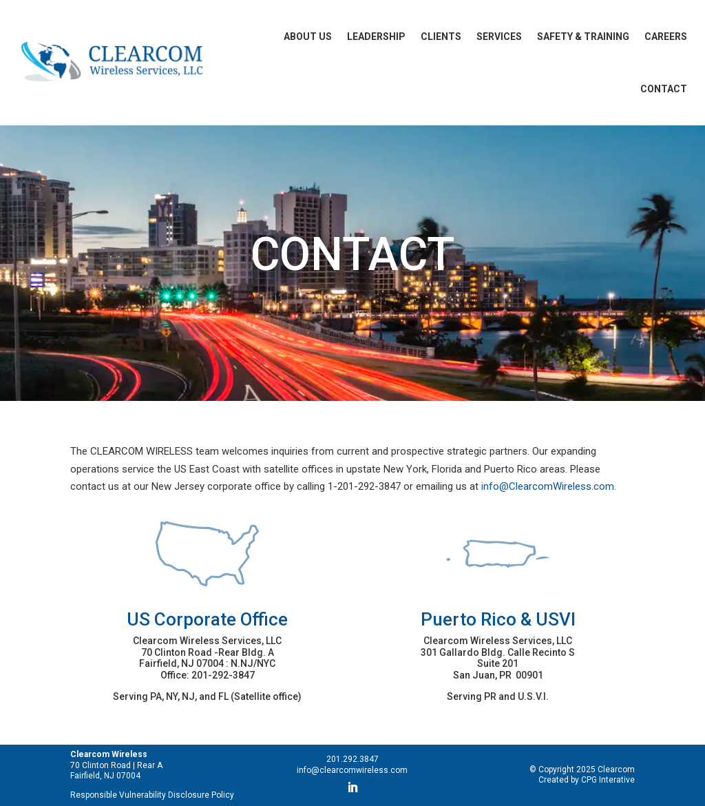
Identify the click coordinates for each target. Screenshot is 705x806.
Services (499, 36)
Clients (441, 36)
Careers (665, 36)
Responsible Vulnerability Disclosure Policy (152, 795)
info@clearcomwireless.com (352, 770)
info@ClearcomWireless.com (547, 486)
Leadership (376, 36)
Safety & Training (583, 36)
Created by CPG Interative (586, 780)
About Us (308, 36)
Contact (663, 88)
